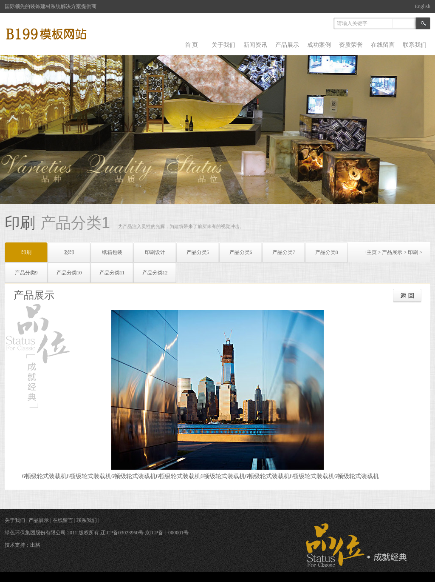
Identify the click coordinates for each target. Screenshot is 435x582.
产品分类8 (326, 252)
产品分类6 (240, 252)
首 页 (191, 45)
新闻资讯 (255, 45)
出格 (35, 545)
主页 (372, 252)
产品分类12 (155, 273)
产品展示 (287, 45)
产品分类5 (197, 252)
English (422, 6)
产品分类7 (283, 252)
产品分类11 (112, 273)
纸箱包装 (112, 252)
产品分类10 (69, 273)
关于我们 (223, 45)
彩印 (69, 252)
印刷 (413, 252)
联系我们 (415, 45)
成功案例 (319, 45)
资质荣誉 (351, 45)
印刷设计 (155, 252)
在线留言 (383, 45)
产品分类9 (26, 273)
